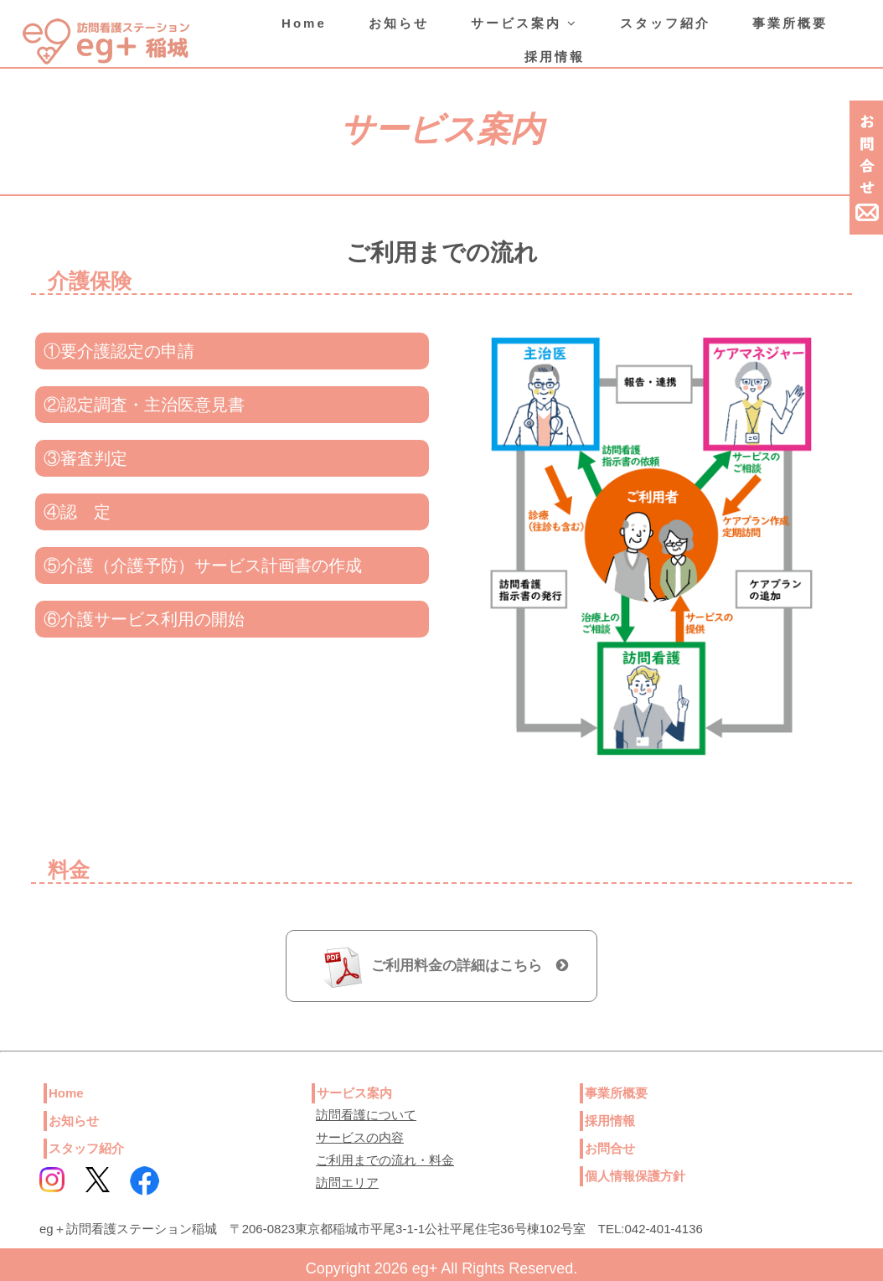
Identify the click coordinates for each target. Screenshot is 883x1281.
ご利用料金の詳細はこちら (470, 966)
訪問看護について (366, 1115)
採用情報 (554, 56)
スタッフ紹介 (665, 23)
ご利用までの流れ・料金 (385, 1160)
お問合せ (610, 1148)
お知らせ (399, 23)
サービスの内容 (360, 1137)
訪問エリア (347, 1182)
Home (304, 23)
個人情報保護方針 (635, 1176)
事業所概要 (790, 23)
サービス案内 (524, 23)
